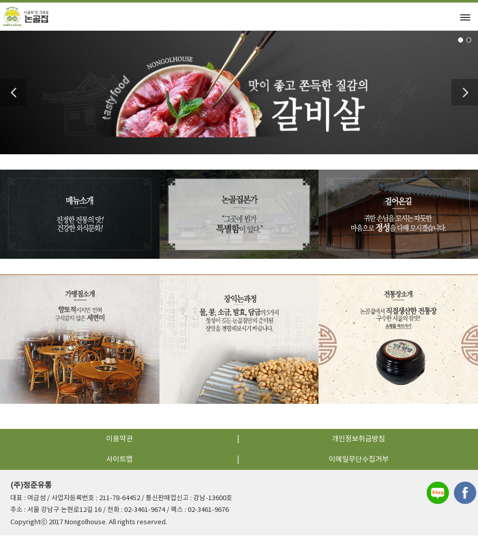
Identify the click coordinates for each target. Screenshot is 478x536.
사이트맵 (119, 461)
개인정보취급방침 (358, 440)
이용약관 (119, 440)
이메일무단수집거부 (359, 461)
